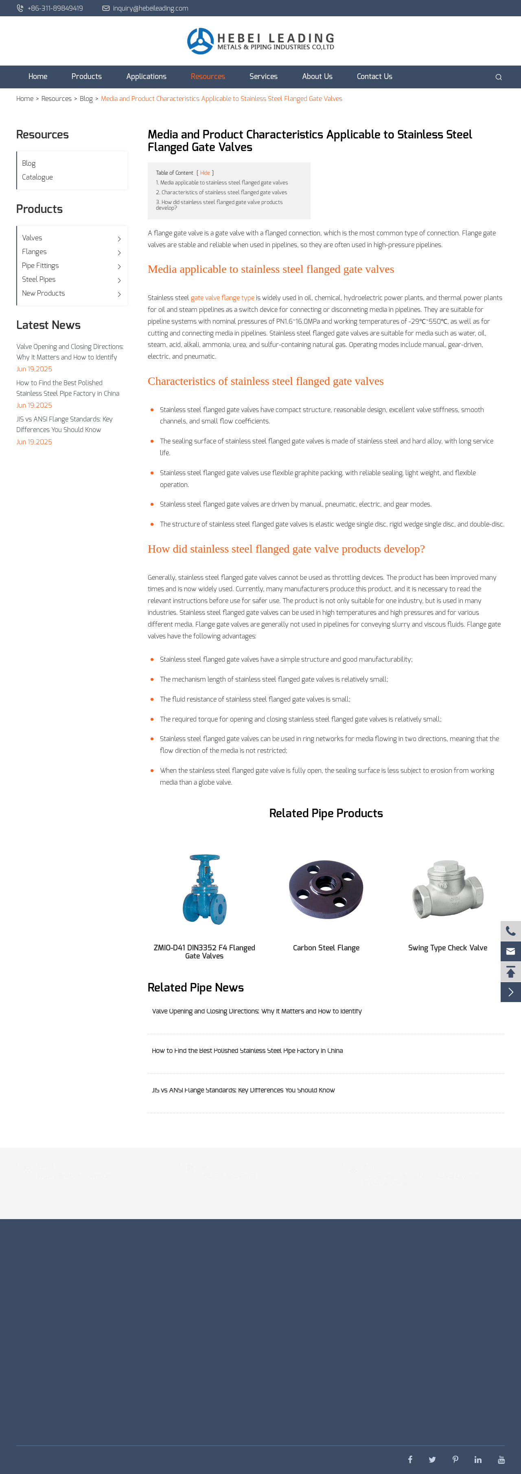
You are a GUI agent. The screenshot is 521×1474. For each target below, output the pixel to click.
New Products (43, 293)
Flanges (34, 251)
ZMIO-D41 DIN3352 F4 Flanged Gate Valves (204, 952)
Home (37, 77)
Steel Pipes (39, 279)
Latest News (48, 325)
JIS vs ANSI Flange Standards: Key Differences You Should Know (64, 424)
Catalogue (37, 177)
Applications (146, 77)
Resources (208, 77)
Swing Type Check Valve (447, 948)
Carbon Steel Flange (326, 948)
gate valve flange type (222, 298)
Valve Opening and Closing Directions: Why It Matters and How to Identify (70, 352)
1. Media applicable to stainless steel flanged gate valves (222, 183)
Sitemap (277, 1459)
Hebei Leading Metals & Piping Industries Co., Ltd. (115, 1459)
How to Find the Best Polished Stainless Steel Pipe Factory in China (67, 388)
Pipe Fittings (40, 265)
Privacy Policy (322, 1459)
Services (264, 77)
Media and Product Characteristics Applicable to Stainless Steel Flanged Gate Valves (221, 99)
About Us (317, 77)
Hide (205, 173)
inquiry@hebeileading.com (145, 8)
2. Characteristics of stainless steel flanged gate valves (221, 192)
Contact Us (374, 77)
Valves (32, 238)
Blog (86, 99)
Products (87, 77)
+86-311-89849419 (49, 8)
